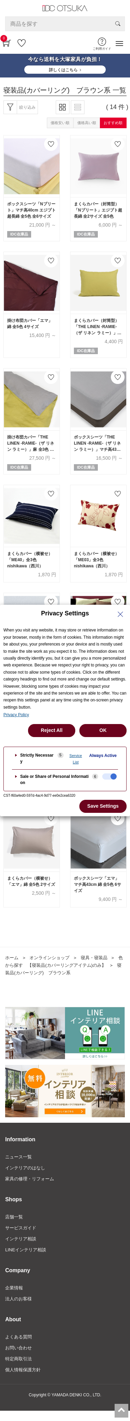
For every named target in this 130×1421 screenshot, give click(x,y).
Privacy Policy (16, 714)
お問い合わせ (18, 1347)
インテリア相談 (20, 1238)
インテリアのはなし (25, 1167)
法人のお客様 (18, 1298)
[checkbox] (109, 776)
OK (103, 730)
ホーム (11, 957)
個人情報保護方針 (23, 1369)
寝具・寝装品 (94, 957)
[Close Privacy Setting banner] (120, 614)
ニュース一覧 (18, 1156)
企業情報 (14, 1287)
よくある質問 (18, 1336)
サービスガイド (20, 1227)
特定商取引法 (18, 1358)
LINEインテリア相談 (25, 1249)
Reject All (51, 730)
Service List (75, 759)
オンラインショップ (49, 957)
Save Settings (103, 806)
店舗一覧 (14, 1216)
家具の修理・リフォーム (29, 1178)
